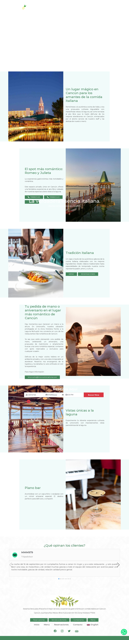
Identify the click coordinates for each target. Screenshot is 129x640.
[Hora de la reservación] (75, 395)
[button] (118, 565)
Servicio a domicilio (59, 620)
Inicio (36, 624)
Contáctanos (78, 620)
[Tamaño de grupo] (35, 395)
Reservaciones (81, 6)
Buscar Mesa (93, 395)
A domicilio (100, 6)
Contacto (77, 624)
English (92, 624)
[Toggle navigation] (118, 6)
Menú (93, 620)
